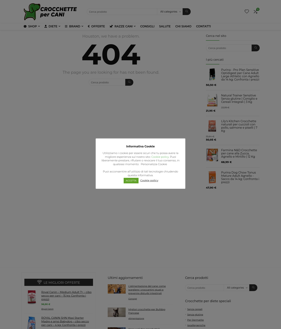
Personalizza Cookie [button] (154, 164)
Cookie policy (160, 157)
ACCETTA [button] (131, 180)
